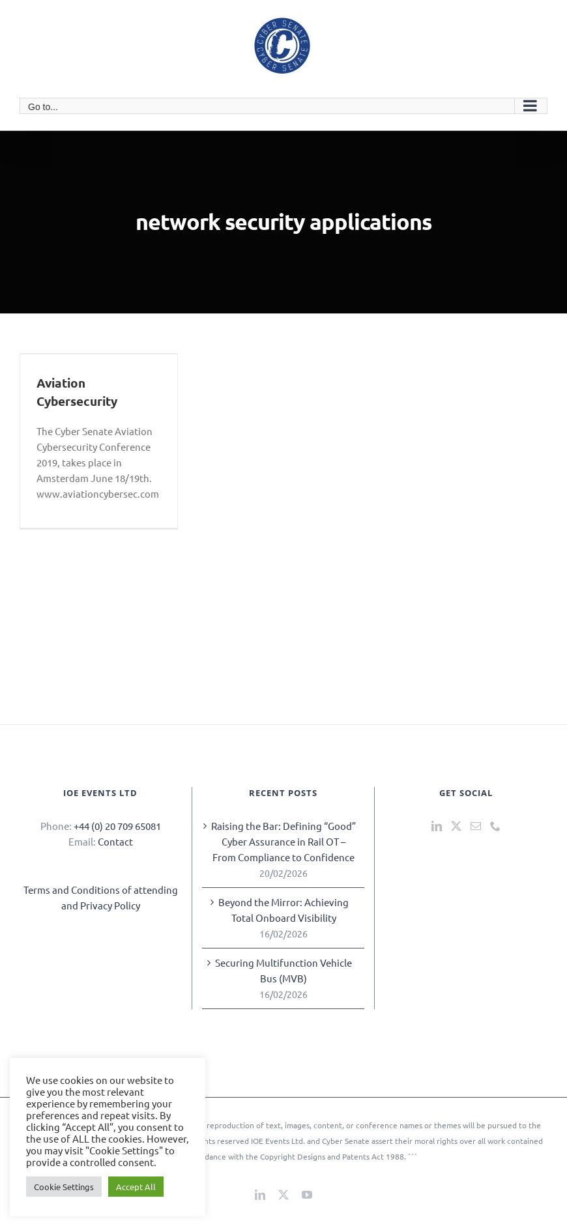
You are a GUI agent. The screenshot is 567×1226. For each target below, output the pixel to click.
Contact (115, 841)
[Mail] (476, 826)
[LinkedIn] (436, 826)
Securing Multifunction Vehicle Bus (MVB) (283, 970)
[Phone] (495, 826)
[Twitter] (456, 826)
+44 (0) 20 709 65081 (117, 826)
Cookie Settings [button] (64, 1186)
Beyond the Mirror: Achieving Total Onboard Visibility (283, 910)
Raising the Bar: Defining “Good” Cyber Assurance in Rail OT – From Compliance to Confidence (283, 841)
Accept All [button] (136, 1186)
